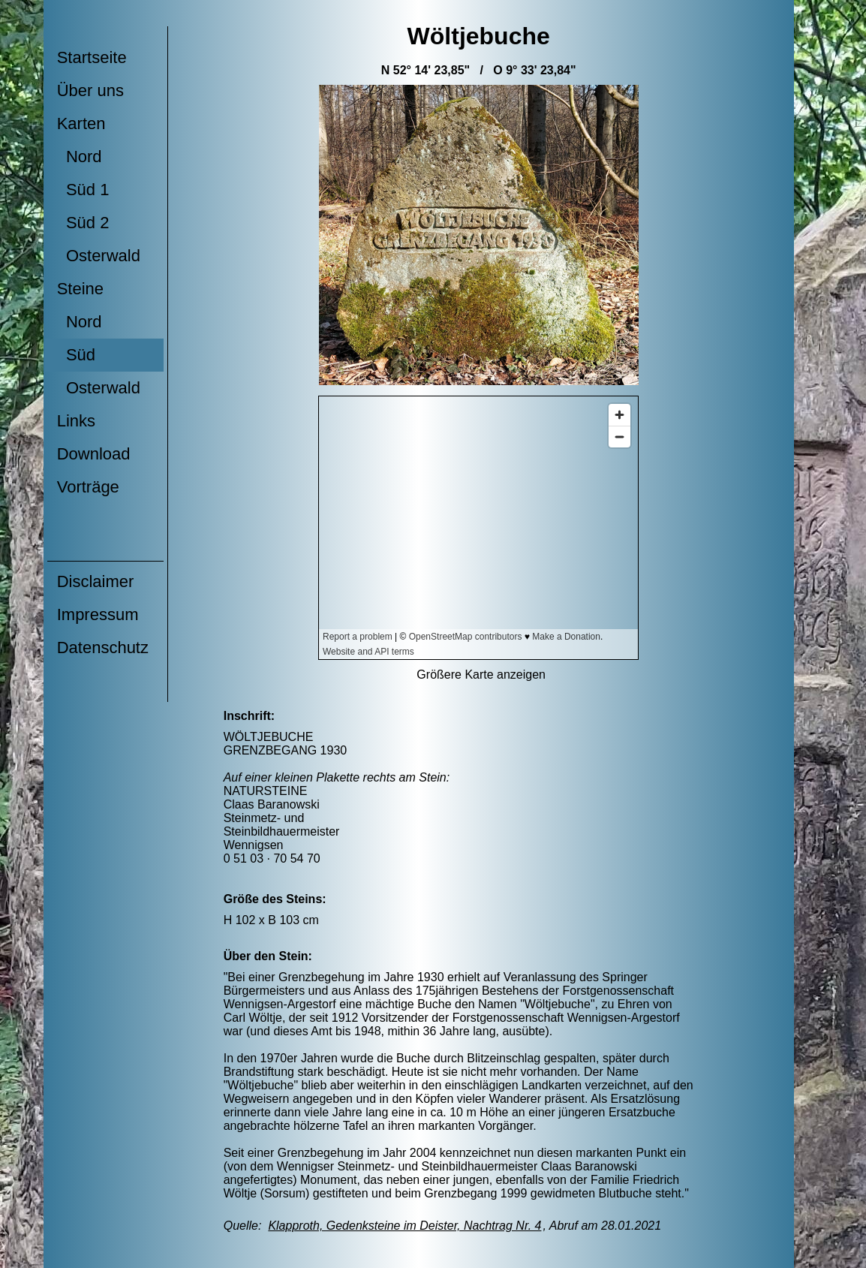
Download (94, 453)
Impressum (98, 614)
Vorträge (88, 486)
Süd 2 (83, 222)
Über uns (90, 90)
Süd (76, 354)
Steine (80, 288)
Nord (79, 156)
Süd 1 (83, 189)
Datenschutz (103, 647)
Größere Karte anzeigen (481, 674)
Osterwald (98, 255)
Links (76, 420)
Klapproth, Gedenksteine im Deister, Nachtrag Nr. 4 (404, 1225)
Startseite (92, 57)
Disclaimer (95, 581)
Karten (81, 123)
